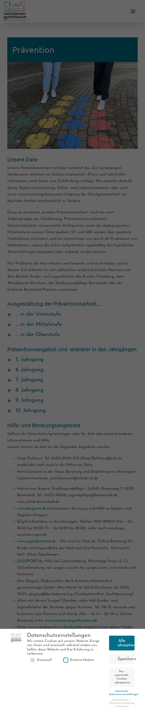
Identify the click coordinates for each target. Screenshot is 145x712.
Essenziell (41, 661)
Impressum (123, 707)
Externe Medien (78, 661)
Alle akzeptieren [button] (126, 644)
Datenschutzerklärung (121, 704)
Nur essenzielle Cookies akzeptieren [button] (122, 678)
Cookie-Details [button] (120, 701)
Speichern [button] (126, 660)
